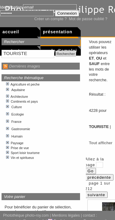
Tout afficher (101, 143)
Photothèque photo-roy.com (26, 215)
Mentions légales (66, 215)
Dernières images (24, 66)
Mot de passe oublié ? (88, 18)
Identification (11, 7)
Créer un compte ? (50, 18)
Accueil (10, 31)
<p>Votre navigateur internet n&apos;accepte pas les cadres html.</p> (41, 135)
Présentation (57, 31)
